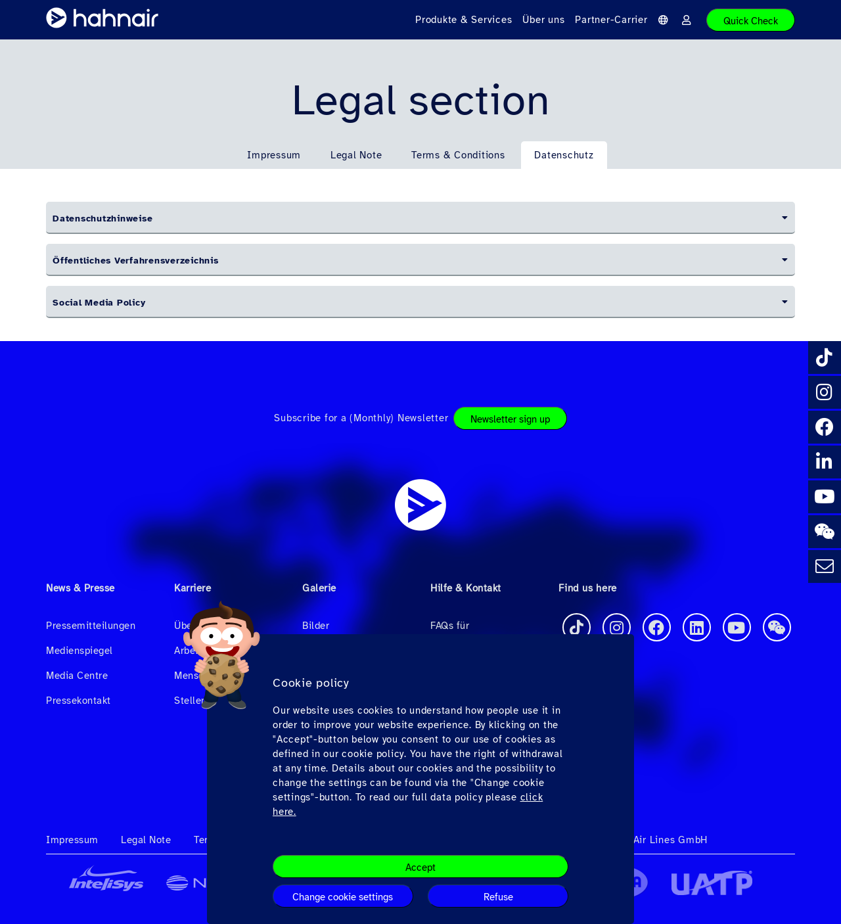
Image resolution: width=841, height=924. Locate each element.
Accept (420, 867)
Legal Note (356, 155)
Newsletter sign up (510, 419)
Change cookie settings (342, 897)
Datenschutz (563, 155)
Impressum (274, 155)
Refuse (498, 897)
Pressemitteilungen (90, 626)
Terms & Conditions (458, 155)
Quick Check (750, 21)
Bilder (315, 626)
